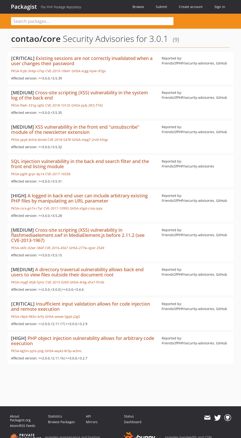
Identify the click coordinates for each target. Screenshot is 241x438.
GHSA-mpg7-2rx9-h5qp (90, 139)
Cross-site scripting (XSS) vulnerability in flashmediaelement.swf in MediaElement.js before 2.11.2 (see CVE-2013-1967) (78, 235)
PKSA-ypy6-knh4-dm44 (29, 139)
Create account (191, 6)
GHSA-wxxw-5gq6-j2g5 (62, 316)
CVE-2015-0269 (57, 282)
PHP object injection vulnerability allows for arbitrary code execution (82, 340)
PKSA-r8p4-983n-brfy (27, 316)
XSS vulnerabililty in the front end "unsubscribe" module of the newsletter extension (75, 129)
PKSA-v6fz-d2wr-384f (27, 248)
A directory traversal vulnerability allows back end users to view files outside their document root (77, 272)
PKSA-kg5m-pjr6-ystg (27, 351)
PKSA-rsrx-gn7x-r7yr (27, 208)
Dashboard (132, 422)
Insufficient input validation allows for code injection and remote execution (80, 306)
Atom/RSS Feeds (22, 425)
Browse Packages (61, 422)
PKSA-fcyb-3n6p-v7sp (27, 71)
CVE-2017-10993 (56, 208)
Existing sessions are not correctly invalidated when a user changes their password (82, 61)
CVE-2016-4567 (56, 248)
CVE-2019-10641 (58, 71)
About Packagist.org (20, 418)
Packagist (24, 6)
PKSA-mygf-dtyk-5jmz (27, 282)
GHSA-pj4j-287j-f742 (87, 105)
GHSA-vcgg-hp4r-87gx (89, 71)
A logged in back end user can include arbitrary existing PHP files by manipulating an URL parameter (79, 198)
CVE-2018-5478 (59, 139)
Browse (138, 6)
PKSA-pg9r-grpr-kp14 (27, 174)
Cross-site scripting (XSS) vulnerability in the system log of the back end (79, 95)
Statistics (55, 416)
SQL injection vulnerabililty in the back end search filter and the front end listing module (80, 164)
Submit (161, 6)
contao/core (36, 38)
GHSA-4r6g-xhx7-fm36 (87, 282)
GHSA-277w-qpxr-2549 (86, 248)
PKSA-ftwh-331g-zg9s (27, 105)
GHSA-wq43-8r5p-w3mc (63, 351)
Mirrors (92, 422)
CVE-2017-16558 (57, 174)
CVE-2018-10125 (57, 105)
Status (129, 416)
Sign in (219, 6)
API (88, 416)
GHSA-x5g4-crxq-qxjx (86, 208)
